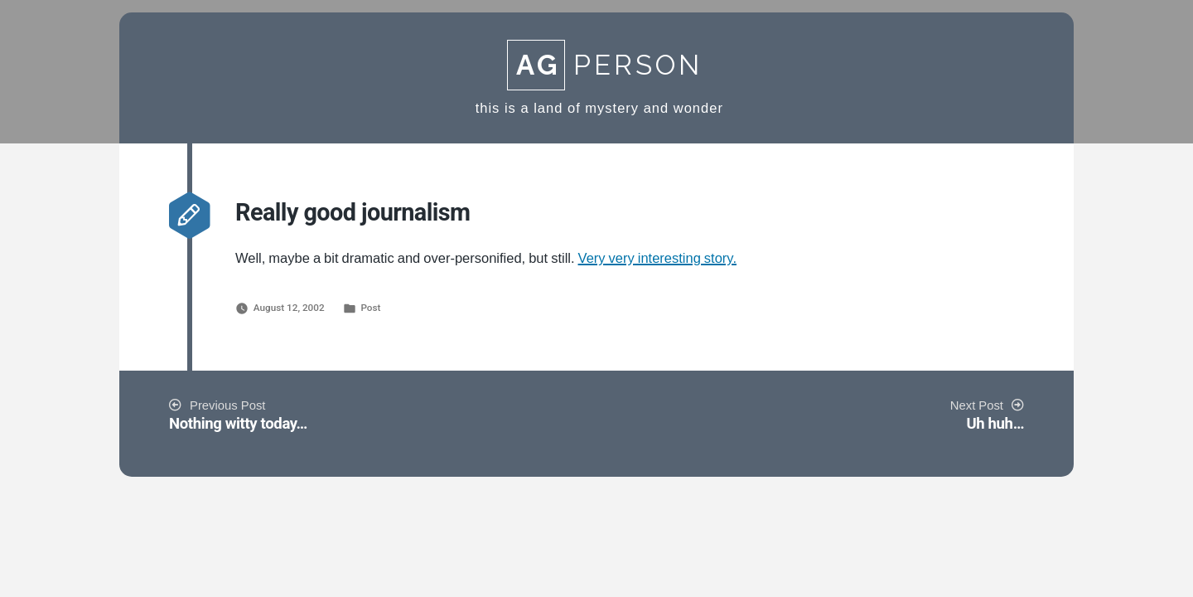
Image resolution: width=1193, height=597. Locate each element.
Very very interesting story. (657, 258)
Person (605, 65)
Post (370, 307)
